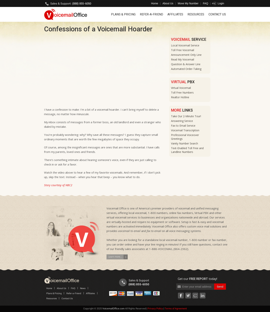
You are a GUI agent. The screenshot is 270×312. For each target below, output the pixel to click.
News (83, 288)
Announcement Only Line (186, 55)
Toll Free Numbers (182, 92)
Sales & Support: (70, 3)
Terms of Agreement (176, 308)
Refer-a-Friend (151, 14)
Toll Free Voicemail (182, 50)
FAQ (205, 3)
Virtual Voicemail (181, 88)
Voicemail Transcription (185, 130)
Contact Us (217, 14)
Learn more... (115, 256)
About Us (168, 3)
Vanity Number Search (184, 143)
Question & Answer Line (185, 64)
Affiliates (175, 14)
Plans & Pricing (123, 14)
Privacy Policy (155, 308)
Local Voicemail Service (185, 45)
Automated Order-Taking (186, 69)
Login (221, 3)
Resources (196, 14)
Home (154, 3)
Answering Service (182, 121)
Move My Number (188, 3)
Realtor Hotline (180, 97)
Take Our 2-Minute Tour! (186, 116)
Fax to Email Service (183, 125)
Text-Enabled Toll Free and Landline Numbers (187, 150)
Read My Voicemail (182, 59)
